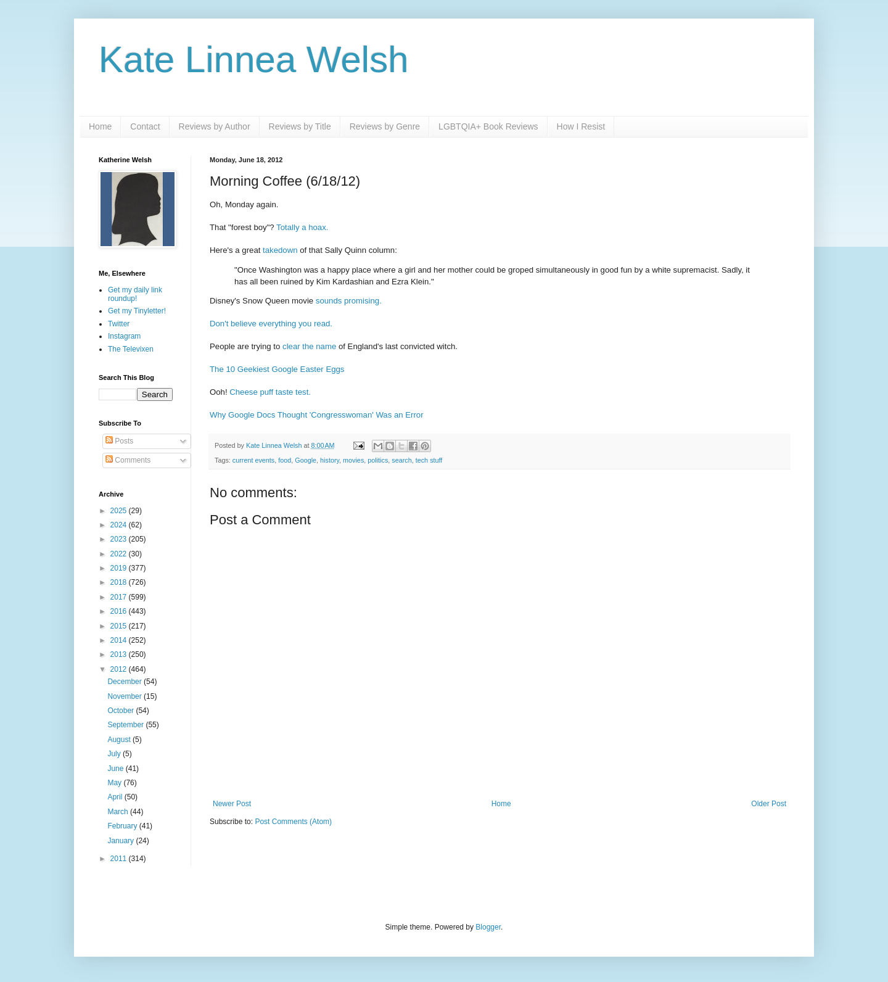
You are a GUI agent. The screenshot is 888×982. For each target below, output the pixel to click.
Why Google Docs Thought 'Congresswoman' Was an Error (317, 414)
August (120, 739)
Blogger (488, 927)
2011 (119, 858)
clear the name (309, 346)
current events (253, 460)
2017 (119, 597)
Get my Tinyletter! (137, 311)
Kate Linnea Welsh (254, 59)
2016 (119, 611)
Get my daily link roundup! (135, 294)
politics (378, 460)
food (284, 460)
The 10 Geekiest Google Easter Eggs (277, 369)
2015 (119, 626)
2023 (119, 539)
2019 (119, 568)
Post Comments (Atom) (293, 821)
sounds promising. (349, 300)
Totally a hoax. (302, 227)
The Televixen (131, 349)
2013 (119, 654)
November (125, 696)
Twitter (119, 324)
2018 (119, 582)
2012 (119, 669)
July (115, 753)
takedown (280, 250)
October (121, 710)
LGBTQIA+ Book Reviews (488, 126)
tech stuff (429, 460)
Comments (127, 460)
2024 (119, 525)
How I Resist (581, 126)
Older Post (768, 803)
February (123, 826)
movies (353, 460)
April (115, 797)
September (126, 724)
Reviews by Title (300, 126)
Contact (145, 126)
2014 (119, 640)
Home (100, 126)
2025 (119, 510)
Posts (119, 441)
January (121, 840)
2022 (119, 554)
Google (305, 460)
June (116, 768)
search (401, 460)
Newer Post (232, 803)
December (125, 681)
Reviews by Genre (385, 126)
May (115, 782)
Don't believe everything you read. (271, 323)
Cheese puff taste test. (270, 392)
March (118, 811)
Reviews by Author (214, 126)
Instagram (124, 336)
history (329, 460)
